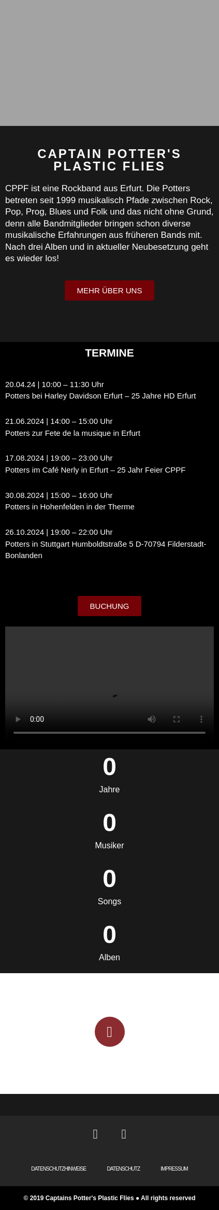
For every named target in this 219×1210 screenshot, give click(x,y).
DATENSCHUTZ (123, 1169)
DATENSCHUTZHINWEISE (58, 1169)
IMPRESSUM (173, 1169)
